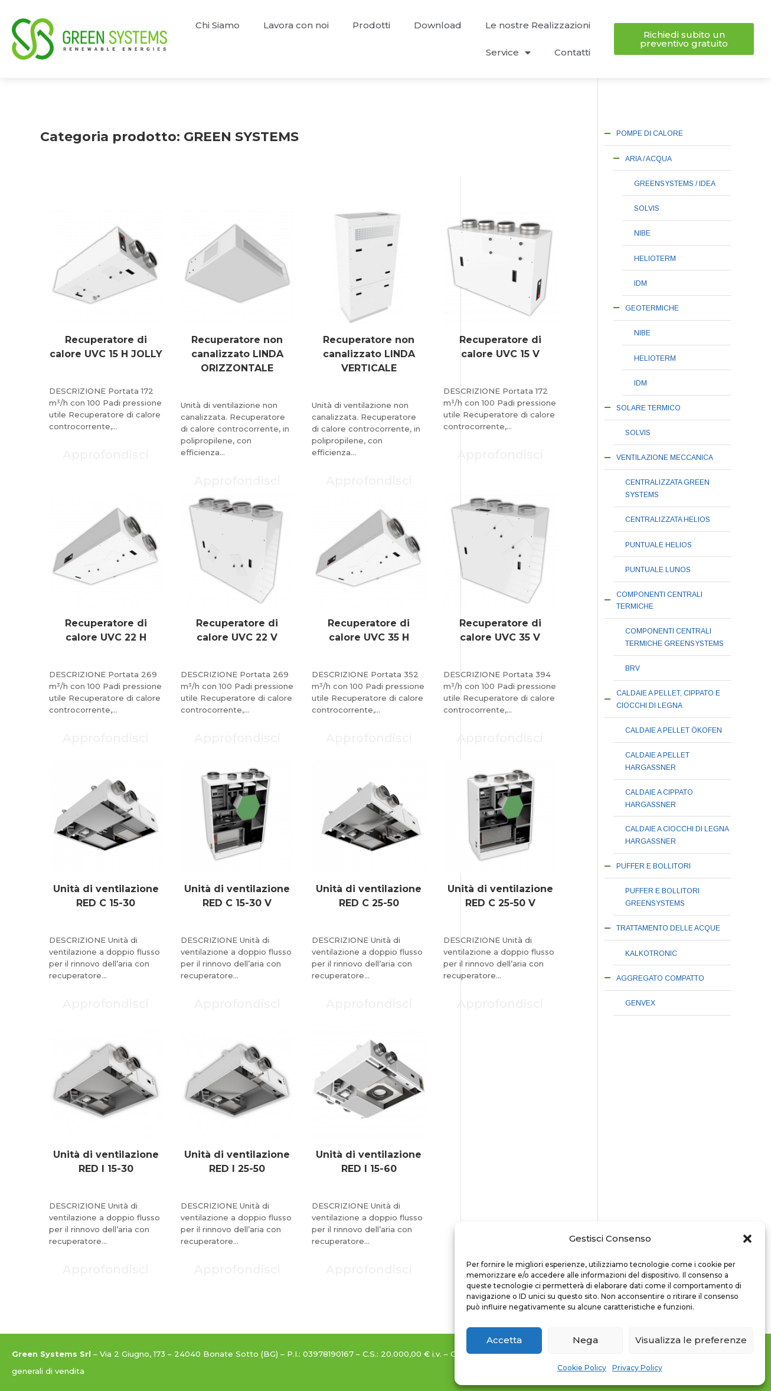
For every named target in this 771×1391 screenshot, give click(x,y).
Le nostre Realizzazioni (537, 25)
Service (508, 53)
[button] (747, 1239)
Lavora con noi (296, 25)
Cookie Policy (581, 1367)
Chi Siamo (217, 25)
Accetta (504, 1340)
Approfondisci (106, 455)
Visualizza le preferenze (691, 1340)
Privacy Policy (637, 1367)
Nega (585, 1340)
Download (438, 25)
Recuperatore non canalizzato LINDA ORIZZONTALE (237, 354)
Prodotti (371, 25)
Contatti (572, 52)
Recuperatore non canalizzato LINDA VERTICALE (369, 354)
